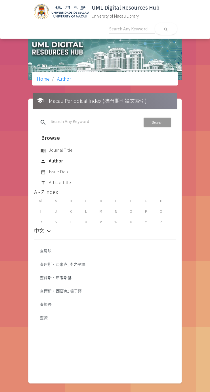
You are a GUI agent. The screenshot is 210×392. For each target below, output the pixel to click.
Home (43, 78)
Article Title (56, 182)
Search (157, 122)
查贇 (44, 317)
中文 (43, 230)
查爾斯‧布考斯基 (56, 277)
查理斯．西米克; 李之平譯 (62, 264)
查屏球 (46, 251)
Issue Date (55, 172)
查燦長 (46, 304)
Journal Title (57, 150)
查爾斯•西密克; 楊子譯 (61, 291)
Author (63, 78)
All (41, 200)
